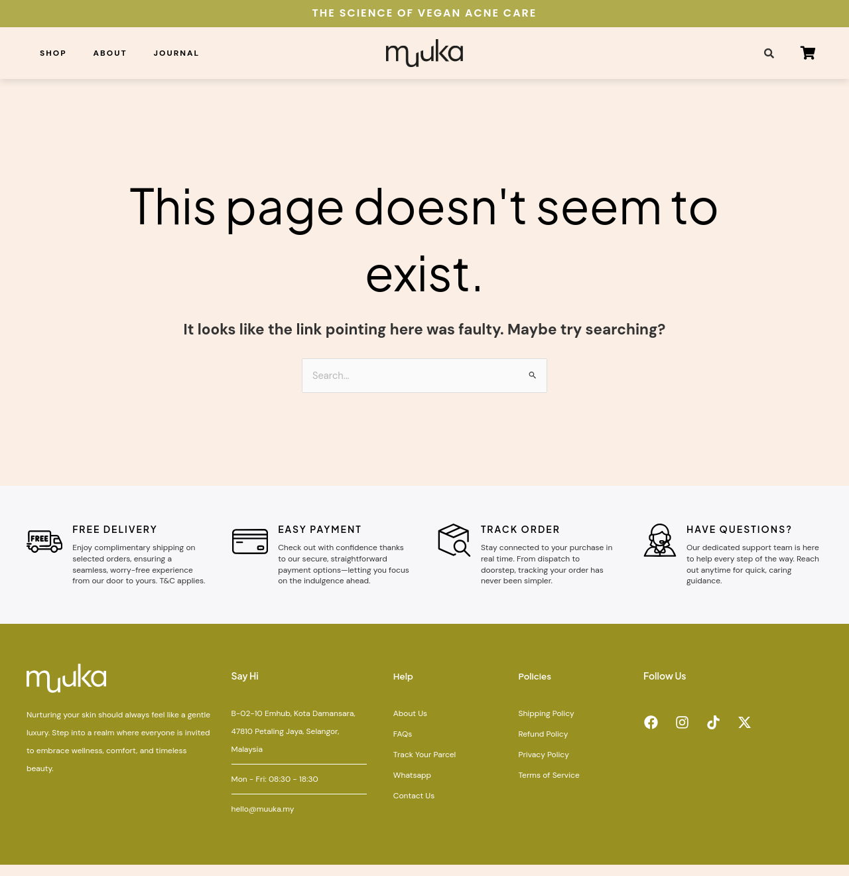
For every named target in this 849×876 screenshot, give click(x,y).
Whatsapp (412, 786)
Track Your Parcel (424, 766)
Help (404, 688)
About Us (410, 724)
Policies (535, 688)
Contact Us (413, 807)
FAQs (402, 745)
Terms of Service (548, 786)
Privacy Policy (543, 766)
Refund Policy (543, 745)
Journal (177, 53)
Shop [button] (53, 53)
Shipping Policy (546, 724)
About (110, 53)
